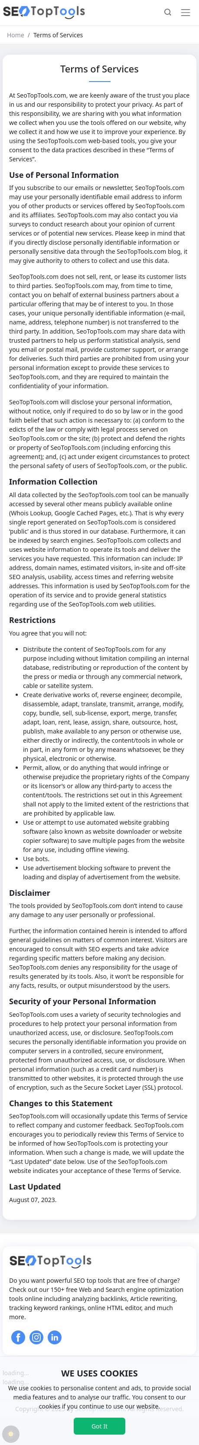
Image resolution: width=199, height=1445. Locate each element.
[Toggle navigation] (185, 12)
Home (15, 35)
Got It (99, 1426)
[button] (167, 13)
